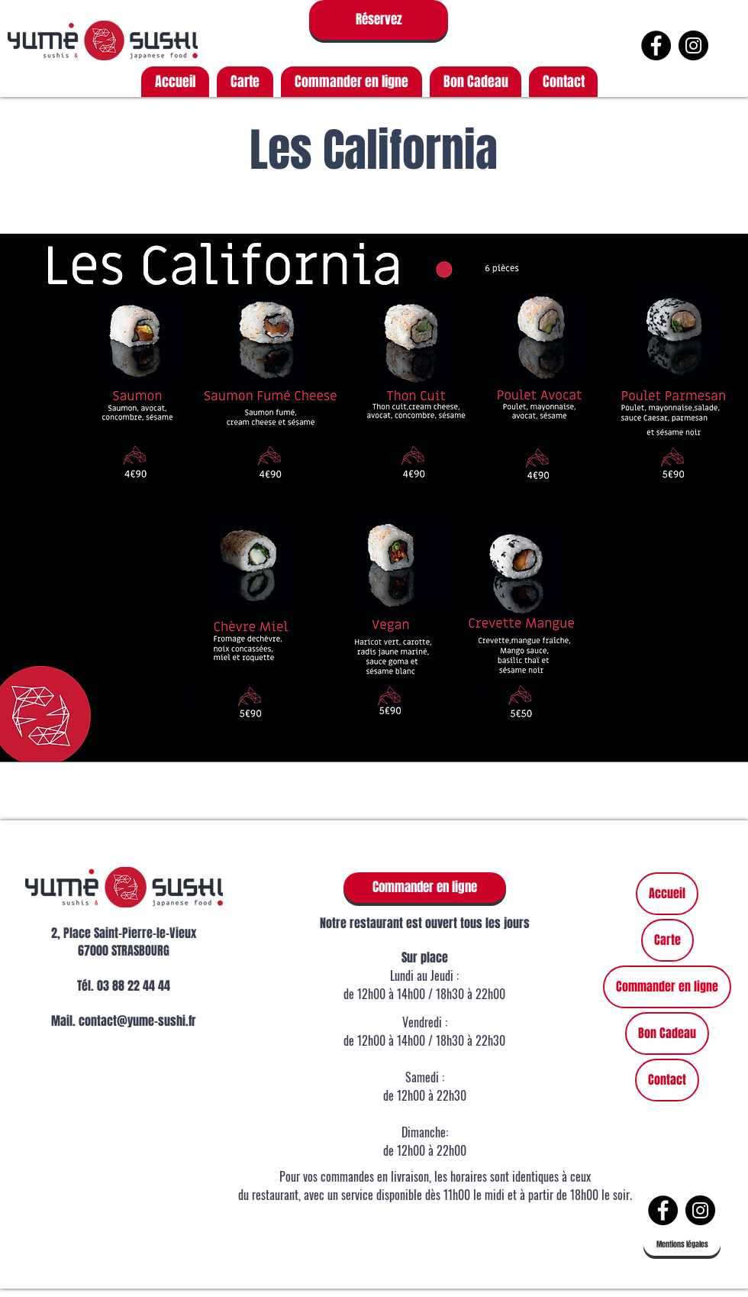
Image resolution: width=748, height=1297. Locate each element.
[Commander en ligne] (424, 887)
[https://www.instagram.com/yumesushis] (693, 45)
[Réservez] (378, 20)
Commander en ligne (667, 986)
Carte (667, 940)
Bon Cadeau (667, 1033)
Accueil (667, 893)
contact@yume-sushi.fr (137, 1021)
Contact (667, 1079)
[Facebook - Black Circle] (656, 45)
